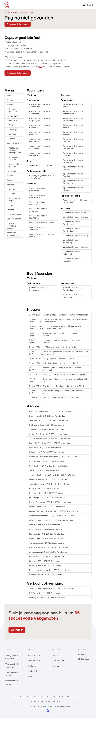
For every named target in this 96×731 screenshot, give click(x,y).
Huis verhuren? (13, 116)
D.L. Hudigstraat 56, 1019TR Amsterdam (47, 493)
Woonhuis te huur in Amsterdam (71, 229)
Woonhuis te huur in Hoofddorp (71, 241)
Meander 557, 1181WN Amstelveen (45, 529)
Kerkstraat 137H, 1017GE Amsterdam (46, 556)
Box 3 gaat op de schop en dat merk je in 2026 (56, 386)
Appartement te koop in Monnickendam (39, 147)
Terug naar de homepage (18, 24)
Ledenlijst (13, 129)
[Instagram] (80, 659)
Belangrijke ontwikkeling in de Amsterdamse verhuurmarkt (55, 369)
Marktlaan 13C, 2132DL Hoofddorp (45, 447)
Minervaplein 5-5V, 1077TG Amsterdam (47, 452)
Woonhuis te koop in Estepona (38, 210)
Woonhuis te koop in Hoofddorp (38, 217)
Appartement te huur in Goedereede (73, 147)
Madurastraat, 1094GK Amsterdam (44, 524)
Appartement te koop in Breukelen (39, 126)
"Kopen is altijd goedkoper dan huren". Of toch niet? (58, 314)
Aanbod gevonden (13, 110)
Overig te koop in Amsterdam (42, 165)
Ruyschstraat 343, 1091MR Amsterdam (47, 461)
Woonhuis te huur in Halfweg (75, 235)
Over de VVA (12, 120)
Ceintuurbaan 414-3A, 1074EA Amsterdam (48, 420)
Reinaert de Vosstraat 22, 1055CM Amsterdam (50, 570)
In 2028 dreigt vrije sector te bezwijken (53, 347)
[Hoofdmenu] (90, 4)
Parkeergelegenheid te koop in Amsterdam (41, 176)
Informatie (11, 184)
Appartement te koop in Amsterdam (39, 112)
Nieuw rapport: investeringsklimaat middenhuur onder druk (58, 380)
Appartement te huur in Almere (73, 105)
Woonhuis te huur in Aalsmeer (76, 212)
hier (40, 66)
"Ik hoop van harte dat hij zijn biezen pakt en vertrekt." (55, 334)
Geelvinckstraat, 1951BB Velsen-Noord (46, 429)
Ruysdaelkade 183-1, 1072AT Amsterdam (48, 466)
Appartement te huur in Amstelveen (73, 112)
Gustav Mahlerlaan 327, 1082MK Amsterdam (49, 438)
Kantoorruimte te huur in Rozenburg (73, 295)
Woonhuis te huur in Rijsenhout (71, 259)
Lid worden (11, 171)
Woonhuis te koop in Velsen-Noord (41, 235)
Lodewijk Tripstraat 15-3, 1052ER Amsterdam (50, 443)
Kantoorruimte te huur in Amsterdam (73, 288)
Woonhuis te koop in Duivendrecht (38, 203)
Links (11, 205)
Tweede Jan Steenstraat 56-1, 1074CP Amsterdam (52, 475)
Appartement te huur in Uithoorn (73, 189)
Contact (12, 138)
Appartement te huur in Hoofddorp (73, 161)
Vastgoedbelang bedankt (16, 165)
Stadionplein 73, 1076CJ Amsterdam (45, 574)
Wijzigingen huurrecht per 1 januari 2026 (53, 363)
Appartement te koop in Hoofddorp (39, 140)
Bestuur (12, 125)
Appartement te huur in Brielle (73, 126)
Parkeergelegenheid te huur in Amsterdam (76, 201)
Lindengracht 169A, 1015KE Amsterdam (47, 597)
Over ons (10, 180)
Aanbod (10, 100)
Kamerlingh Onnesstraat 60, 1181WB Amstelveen (51, 515)
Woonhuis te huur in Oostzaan (76, 247)
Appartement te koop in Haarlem (39, 133)
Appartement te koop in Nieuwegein (39, 154)
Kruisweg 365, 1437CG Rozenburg (44, 561)
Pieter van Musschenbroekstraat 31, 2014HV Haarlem (53, 456)
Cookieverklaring (14, 218)
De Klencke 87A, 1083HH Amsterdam (46, 425)
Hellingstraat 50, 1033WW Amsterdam (47, 506)
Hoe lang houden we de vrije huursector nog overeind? (55, 341)
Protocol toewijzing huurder (11, 226)
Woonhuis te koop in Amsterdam (38, 196)
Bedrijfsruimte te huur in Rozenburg (39, 288)
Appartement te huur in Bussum (73, 133)
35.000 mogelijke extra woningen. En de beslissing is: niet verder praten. (58, 320)
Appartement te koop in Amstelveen (39, 105)
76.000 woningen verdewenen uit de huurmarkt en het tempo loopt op (58, 352)
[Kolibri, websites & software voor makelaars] (48, 710)
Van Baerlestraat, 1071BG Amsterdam (46, 543)
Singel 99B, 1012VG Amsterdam (44, 470)
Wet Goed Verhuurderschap (14, 234)
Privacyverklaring (14, 214)
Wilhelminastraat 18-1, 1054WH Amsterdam (49, 479)
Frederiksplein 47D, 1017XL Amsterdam (47, 497)
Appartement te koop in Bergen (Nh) (39, 119)
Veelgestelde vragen (15, 199)
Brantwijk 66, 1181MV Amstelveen (45, 488)
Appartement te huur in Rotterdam (73, 182)
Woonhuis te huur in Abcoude (75, 217)
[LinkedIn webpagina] (80, 654)
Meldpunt (13, 134)
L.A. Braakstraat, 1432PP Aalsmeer (45, 593)
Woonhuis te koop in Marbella (42, 222)
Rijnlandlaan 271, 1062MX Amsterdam (46, 538)
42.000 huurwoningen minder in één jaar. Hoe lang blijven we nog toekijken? (56, 327)
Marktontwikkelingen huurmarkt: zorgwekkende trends (56, 391)
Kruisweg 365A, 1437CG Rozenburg (45, 565)
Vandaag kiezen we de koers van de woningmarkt (57, 374)
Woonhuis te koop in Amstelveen (38, 189)
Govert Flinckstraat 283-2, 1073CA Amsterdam (50, 502)
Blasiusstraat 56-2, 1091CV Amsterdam (47, 416)
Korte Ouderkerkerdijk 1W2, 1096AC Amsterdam (51, 520)
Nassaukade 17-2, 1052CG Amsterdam (46, 534)
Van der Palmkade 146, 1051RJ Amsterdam (48, 547)
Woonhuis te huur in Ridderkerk (71, 252)
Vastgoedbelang (14, 143)
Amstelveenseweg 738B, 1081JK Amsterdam (49, 484)
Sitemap (10, 209)
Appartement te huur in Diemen (73, 140)
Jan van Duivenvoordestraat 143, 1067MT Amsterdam (53, 511)
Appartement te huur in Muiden (73, 168)
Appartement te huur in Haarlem (73, 154)
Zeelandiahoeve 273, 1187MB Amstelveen (48, 552)
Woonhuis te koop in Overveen (38, 228)
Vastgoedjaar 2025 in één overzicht (51, 358)
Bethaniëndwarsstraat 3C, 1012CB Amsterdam (50, 411)
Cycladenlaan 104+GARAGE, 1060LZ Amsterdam (51, 588)
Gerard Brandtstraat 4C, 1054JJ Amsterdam (48, 434)
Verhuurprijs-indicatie (14, 158)
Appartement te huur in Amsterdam (73, 119)
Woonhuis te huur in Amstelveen (71, 222)
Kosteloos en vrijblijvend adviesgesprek (15, 150)
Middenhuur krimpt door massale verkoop (54, 397)
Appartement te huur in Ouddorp (73, 175)
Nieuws (12, 193)
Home (9, 95)
